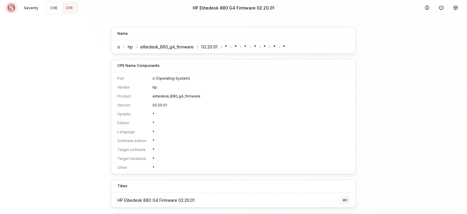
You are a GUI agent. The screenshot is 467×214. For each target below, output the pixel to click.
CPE (69, 8)
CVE (53, 8)
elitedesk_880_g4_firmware (167, 46)
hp (130, 46)
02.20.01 (209, 46)
